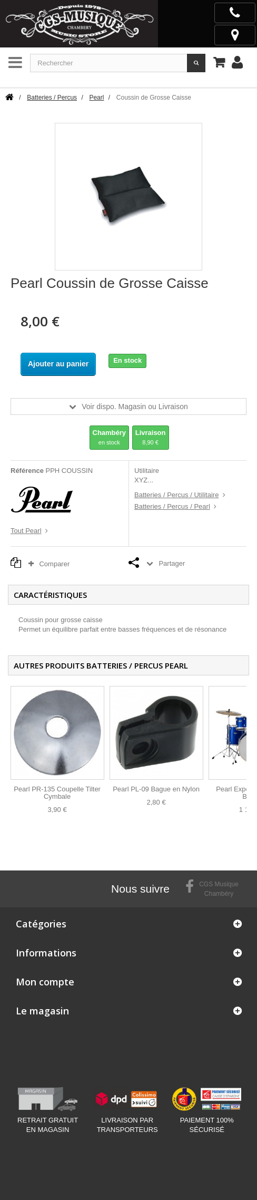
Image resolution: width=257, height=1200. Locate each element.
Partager (172, 563)
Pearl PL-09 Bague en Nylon (156, 789)
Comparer (52, 564)
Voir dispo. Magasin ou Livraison (135, 406)
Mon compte (45, 981)
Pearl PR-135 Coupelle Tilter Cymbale (57, 792)
